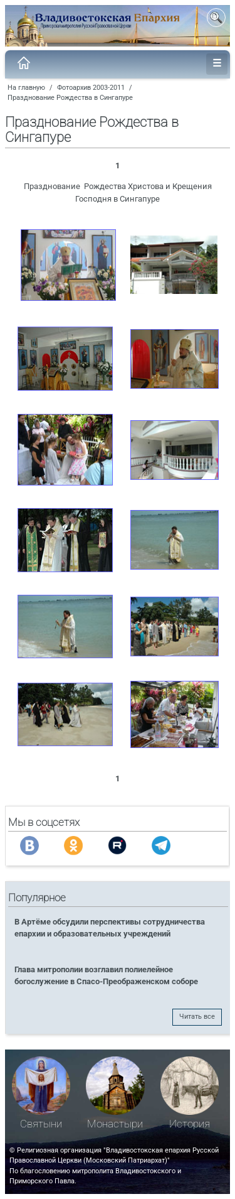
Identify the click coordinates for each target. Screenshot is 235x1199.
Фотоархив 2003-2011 (91, 88)
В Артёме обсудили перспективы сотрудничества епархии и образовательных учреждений (109, 927)
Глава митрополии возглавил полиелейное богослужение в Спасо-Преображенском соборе (106, 975)
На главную (26, 88)
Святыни (41, 1124)
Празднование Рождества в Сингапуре (70, 98)
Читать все (197, 1016)
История (189, 1124)
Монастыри (115, 1124)
